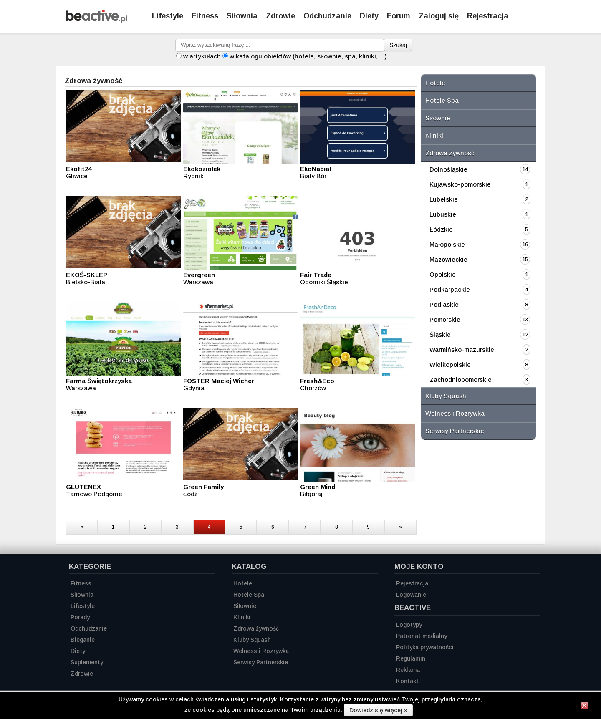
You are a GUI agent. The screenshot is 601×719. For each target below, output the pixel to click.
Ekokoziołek (201, 168)
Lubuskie (442, 214)
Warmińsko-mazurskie (461, 349)
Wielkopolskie (450, 364)
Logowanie (411, 594)
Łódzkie (441, 229)
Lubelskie (443, 199)
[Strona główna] (96, 20)
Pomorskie (444, 319)
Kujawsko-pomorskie (460, 184)
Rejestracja (412, 583)
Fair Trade (315, 274)
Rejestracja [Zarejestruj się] (487, 16)
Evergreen (199, 274)
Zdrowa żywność (450, 152)
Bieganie (83, 639)
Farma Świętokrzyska (99, 380)
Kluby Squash (445, 395)
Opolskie (442, 274)
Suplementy (87, 662)
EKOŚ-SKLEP (86, 274)
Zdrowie (280, 16)
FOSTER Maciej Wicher (218, 380)
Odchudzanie (327, 16)
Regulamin (410, 658)
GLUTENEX (83, 486)
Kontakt (407, 681)
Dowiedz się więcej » (378, 710)
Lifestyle (167, 16)
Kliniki (434, 135)
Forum (398, 16)
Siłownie (437, 117)
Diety (369, 16)
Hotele (435, 82)
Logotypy (409, 624)
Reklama (408, 669)
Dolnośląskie (448, 169)
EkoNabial (315, 168)
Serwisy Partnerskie (454, 430)
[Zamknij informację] (584, 707)
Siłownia (242, 16)
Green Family (203, 486)
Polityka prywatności (425, 647)
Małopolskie (447, 244)
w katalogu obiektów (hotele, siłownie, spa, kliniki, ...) (308, 56)
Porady (80, 617)
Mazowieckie (448, 259)
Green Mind (317, 486)
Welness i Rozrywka (455, 413)
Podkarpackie (449, 289)
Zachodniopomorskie (460, 379)
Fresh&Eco (317, 380)
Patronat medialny (421, 636)
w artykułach (202, 56)
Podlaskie (444, 304)
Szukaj (398, 45)
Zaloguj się (439, 16)
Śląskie (440, 334)
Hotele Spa (442, 100)
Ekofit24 (78, 168)
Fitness (205, 16)
